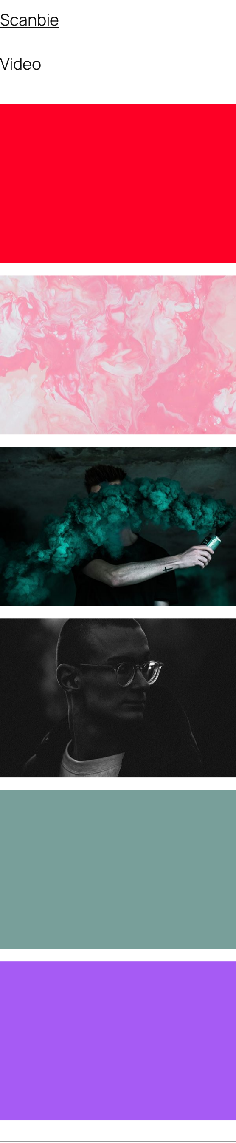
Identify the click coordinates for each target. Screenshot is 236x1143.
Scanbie (29, 19)
